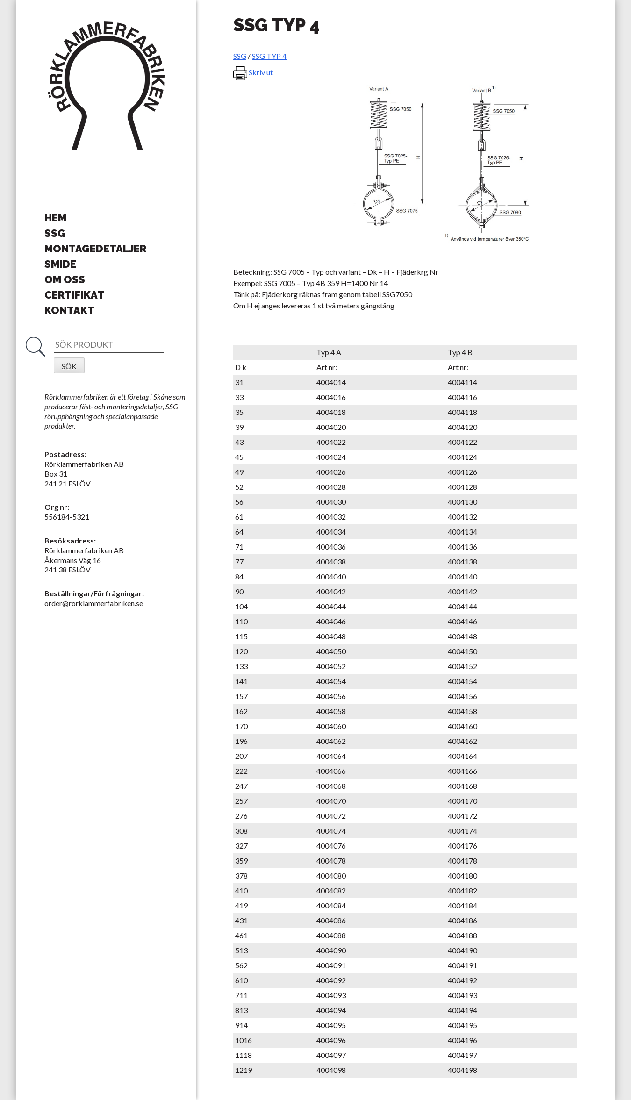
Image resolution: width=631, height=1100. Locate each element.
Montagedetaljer (95, 249)
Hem (55, 218)
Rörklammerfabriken (106, 86)
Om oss (64, 279)
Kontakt (69, 310)
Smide (60, 264)
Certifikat (74, 295)
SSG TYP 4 (269, 55)
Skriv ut (261, 72)
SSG (54, 233)
